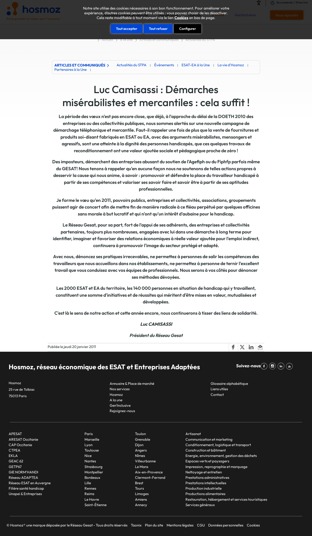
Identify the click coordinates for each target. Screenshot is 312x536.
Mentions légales (180, 525)
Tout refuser (158, 28)
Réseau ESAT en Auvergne (30, 483)
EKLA (13, 455)
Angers (141, 450)
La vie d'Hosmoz (231, 65)
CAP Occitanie (20, 444)
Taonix (136, 525)
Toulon (140, 433)
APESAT (15, 433)
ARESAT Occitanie (23, 439)
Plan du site (154, 525)
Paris (88, 433)
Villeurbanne (145, 461)
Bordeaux (92, 477)
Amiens (141, 499)
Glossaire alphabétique (229, 383)
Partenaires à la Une (70, 69)
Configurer (187, 28)
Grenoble (142, 439)
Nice (88, 455)
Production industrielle (203, 488)
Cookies (181, 17)
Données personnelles (225, 525)
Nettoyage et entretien (203, 472)
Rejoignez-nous (122, 410)
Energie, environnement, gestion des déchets (221, 455)
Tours (139, 488)
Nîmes (140, 455)
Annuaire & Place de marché (132, 383)
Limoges (142, 493)
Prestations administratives (207, 477)
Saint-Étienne (95, 504)
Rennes (90, 488)
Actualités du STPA (200, 39)
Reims (89, 493)
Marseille (91, 439)
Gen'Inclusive (120, 405)
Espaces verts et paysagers (207, 461)
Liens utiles (219, 389)
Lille (87, 483)
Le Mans (141, 466)
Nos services (120, 389)
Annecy (141, 504)
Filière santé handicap (26, 488)
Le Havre (91, 499)
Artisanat (193, 433)
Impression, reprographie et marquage (216, 466)
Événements (164, 65)
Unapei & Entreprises (25, 493)
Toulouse (91, 450)
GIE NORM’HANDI (23, 472)
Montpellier (93, 472)
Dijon (139, 444)
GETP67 (15, 466)
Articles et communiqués (159, 39)
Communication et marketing (208, 439)
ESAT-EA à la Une (196, 65)
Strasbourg (93, 466)
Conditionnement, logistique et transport (218, 444)
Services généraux (200, 504)
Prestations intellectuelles (205, 483)
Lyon (88, 444)
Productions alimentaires (205, 493)
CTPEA (14, 450)
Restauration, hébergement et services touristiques (226, 499)
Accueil (107, 39)
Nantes (90, 461)
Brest (139, 483)
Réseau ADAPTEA (23, 477)
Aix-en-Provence (149, 472)
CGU (201, 525)
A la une (126, 39)
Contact (217, 394)
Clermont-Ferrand (150, 477)
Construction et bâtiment (205, 450)
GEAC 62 (16, 461)
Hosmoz (116, 394)
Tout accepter (126, 28)
